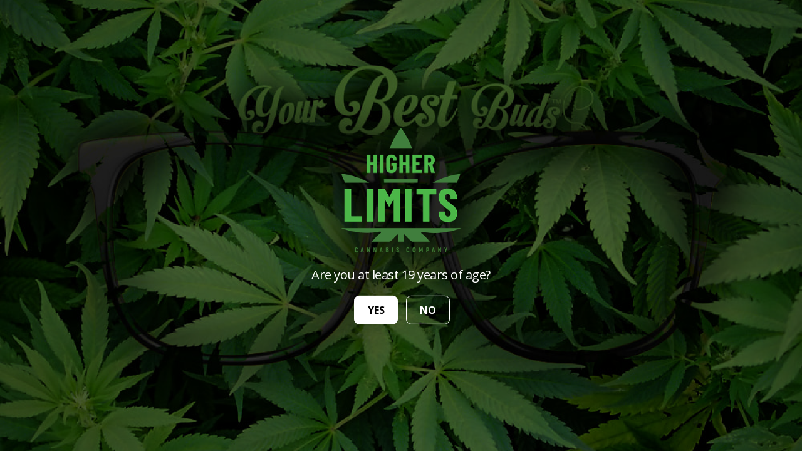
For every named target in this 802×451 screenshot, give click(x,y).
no (428, 310)
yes (376, 310)
